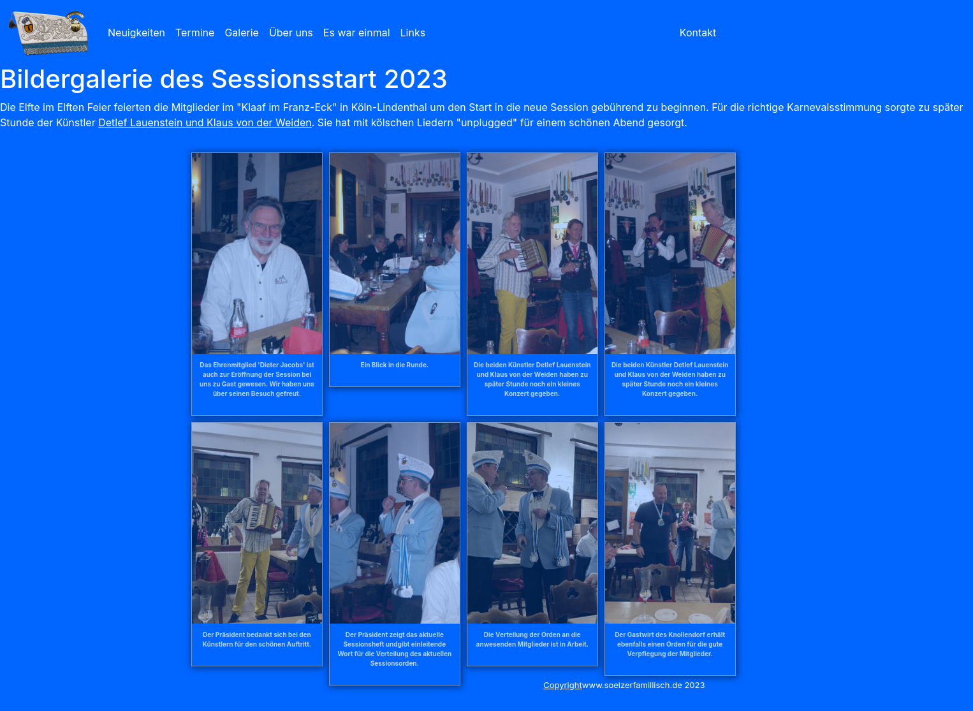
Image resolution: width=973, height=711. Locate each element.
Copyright (562, 685)
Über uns (291, 32)
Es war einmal (356, 32)
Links (413, 32)
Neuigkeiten (136, 32)
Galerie (241, 32)
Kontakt (698, 32)
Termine (194, 32)
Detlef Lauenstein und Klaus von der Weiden (205, 122)
